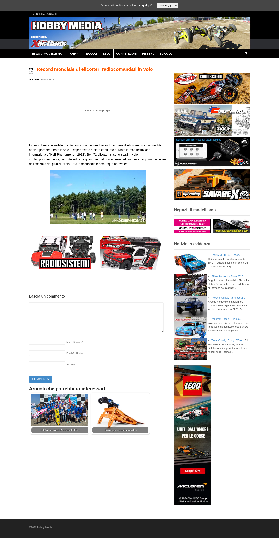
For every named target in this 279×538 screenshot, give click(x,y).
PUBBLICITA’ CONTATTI (44, 14)
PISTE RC (148, 53)
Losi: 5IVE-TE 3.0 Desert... (226, 254)
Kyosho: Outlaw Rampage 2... (228, 297)
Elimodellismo (48, 79)
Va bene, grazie (168, 5)
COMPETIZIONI (126, 53)
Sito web (70, 364)
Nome (74, 342)
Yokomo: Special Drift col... (226, 319)
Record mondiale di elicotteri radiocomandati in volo (95, 69)
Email (74, 353)
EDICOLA (166, 53)
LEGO (107, 53)
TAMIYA (73, 53)
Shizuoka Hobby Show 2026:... (228, 276)
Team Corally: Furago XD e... (227, 340)
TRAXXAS (90, 53)
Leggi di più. (145, 5)
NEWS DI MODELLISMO (47, 53)
